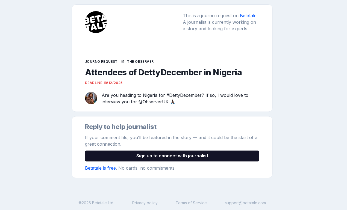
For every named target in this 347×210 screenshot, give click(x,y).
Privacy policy (145, 202)
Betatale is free (100, 168)
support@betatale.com (245, 202)
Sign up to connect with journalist (172, 155)
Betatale (248, 15)
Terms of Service (191, 202)
